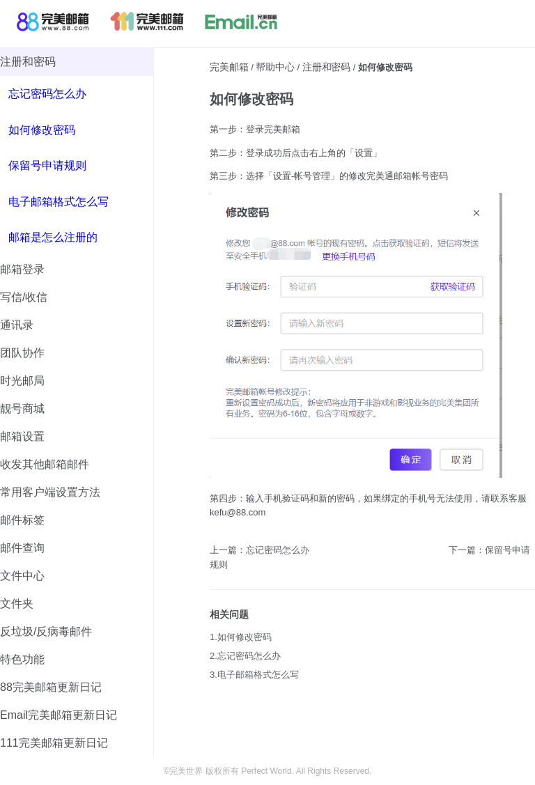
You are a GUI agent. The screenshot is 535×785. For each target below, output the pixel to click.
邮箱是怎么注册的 (53, 237)
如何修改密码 (41, 130)
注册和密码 (326, 66)
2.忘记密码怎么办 (245, 656)
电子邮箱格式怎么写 (58, 202)
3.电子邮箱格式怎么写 (254, 674)
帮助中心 (275, 66)
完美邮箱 (229, 66)
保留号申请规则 (47, 165)
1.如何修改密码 (241, 637)
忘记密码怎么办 (47, 94)
